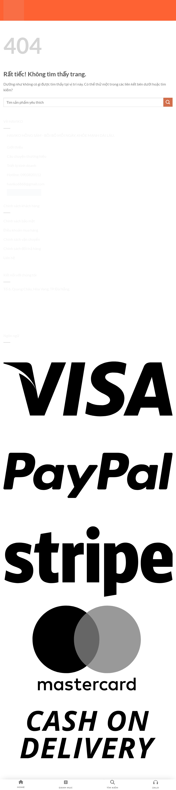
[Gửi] (168, 102)
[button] (170, 11)
